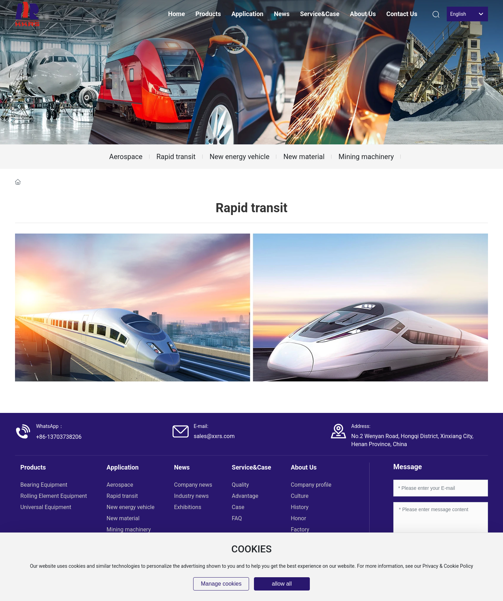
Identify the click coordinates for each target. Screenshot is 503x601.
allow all (282, 584)
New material (304, 156)
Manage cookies (221, 584)
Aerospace (126, 156)
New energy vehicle (239, 156)
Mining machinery (366, 156)
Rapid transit (176, 156)
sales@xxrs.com (214, 436)
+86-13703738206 (58, 437)
